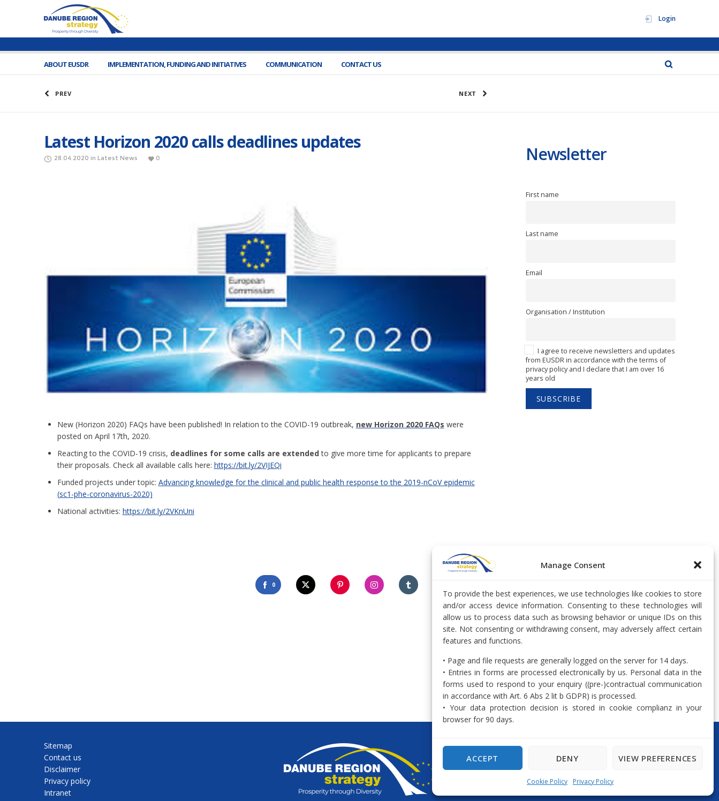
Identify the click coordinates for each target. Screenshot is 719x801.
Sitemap (58, 745)
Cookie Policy (547, 781)
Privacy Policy (593, 781)
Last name (542, 233)
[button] (697, 565)
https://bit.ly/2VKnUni (158, 511)
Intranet (57, 793)
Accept (482, 758)
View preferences (657, 758)
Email (534, 272)
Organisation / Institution (565, 311)
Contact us (62, 757)
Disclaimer (62, 769)
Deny (567, 758)
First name (542, 194)
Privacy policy (67, 781)
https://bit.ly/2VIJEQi (248, 465)
